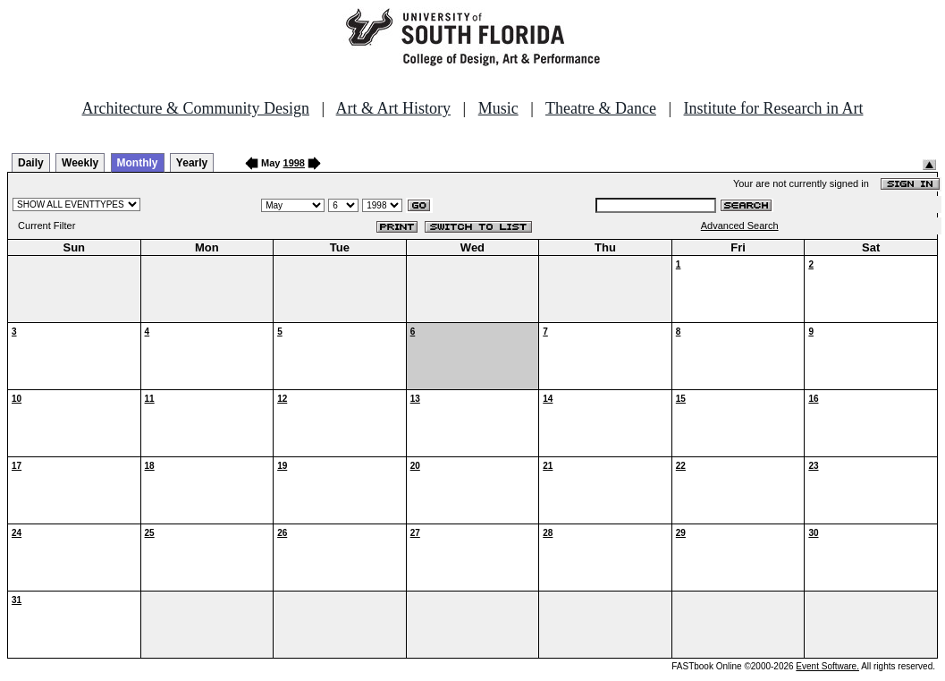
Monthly (137, 163)
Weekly (80, 163)
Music (498, 108)
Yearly (191, 163)
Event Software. (827, 666)
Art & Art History (393, 108)
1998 (294, 162)
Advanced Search (740, 225)
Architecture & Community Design (195, 108)
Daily (31, 163)
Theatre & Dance (600, 108)
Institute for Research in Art (774, 108)
